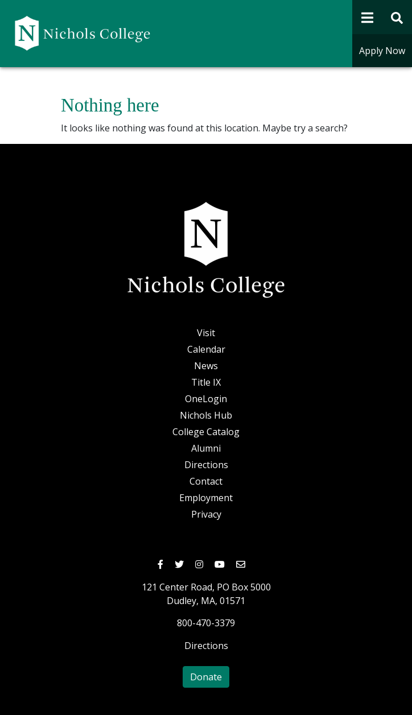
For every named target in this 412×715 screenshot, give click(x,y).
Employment (206, 497)
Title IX (206, 382)
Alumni (206, 448)
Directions (206, 464)
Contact (206, 481)
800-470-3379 (206, 623)
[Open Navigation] (367, 17)
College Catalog (206, 431)
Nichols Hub (206, 415)
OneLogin (206, 398)
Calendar (206, 349)
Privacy (206, 514)
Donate (206, 677)
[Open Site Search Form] (397, 17)
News (206, 365)
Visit (206, 332)
